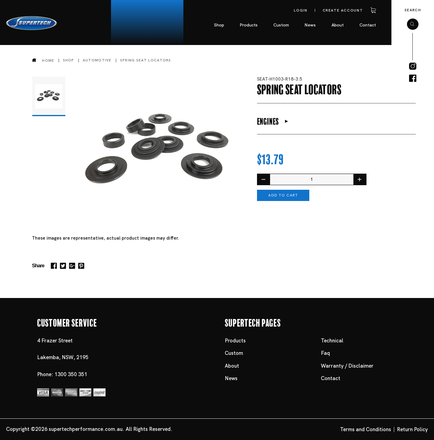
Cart (372, 10)
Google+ (72, 266)
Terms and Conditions (365, 429)
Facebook (54, 266)
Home (48, 60)
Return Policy (412, 429)
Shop (68, 60)
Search (412, 10)
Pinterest (81, 266)
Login (300, 10)
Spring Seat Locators (145, 60)
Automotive (97, 60)
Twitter (63, 266)
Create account (343, 10)
